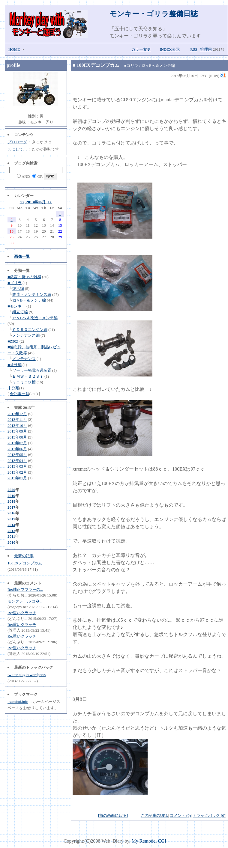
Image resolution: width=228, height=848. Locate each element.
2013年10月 (17, 425)
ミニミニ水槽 (24, 382)
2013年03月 (17, 466)
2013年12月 (17, 414)
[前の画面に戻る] (113, 815)
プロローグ (17, 142)
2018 (11, 501)
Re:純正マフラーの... (25, 589)
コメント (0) (180, 815)
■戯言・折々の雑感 (24, 277)
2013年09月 (17, 431)
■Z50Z (13, 341)
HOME (14, 49)
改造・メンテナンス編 (31, 294)
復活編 (18, 288)
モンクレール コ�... (25, 601)
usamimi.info (18, 701)
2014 (11, 524)
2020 (11, 489)
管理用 (206, 49)
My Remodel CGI (149, 841)
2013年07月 (17, 443)
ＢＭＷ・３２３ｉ (28, 376)
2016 (11, 513)
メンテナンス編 (26, 335)
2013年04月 (17, 460)
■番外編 (15, 364)
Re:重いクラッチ (22, 613)
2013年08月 (17, 437)
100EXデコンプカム (25, 563)
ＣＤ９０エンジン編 (29, 329)
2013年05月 (17, 454)
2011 (11, 536)
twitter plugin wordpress (27, 674)
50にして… (17, 149)
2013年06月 (36, 202)
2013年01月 (17, 478)
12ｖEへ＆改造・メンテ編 (35, 318)
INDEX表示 (169, 49)
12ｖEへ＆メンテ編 (29, 300)
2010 (11, 542)
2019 (11, 495)
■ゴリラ (15, 283)
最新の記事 (24, 556)
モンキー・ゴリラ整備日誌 (154, 14)
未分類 (13, 388)
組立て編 (20, 312)
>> (49, 202)
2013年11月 (17, 419)
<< (22, 202)
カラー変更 (141, 49)
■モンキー (17, 306)
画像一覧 (22, 256)
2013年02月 (17, 472)
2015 (11, 519)
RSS (193, 49)
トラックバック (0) (209, 815)
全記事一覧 (19, 393)
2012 (11, 530)
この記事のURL (154, 815)
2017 (11, 507)
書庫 (18, 407)
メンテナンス (24, 358)
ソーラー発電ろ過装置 (31, 370)
